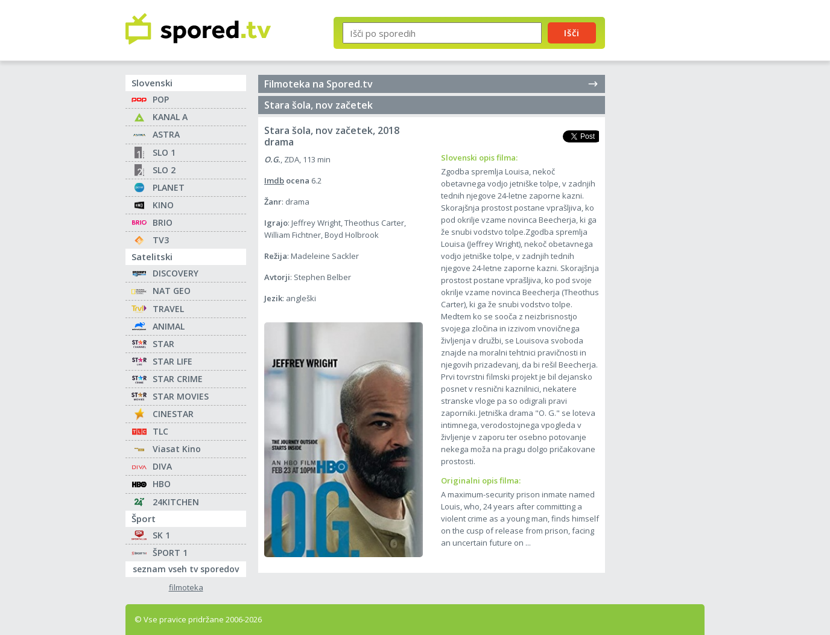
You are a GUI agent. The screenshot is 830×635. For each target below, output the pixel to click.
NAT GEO (172, 290)
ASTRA (166, 134)
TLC (160, 431)
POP (161, 99)
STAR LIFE (172, 361)
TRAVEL (168, 308)
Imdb (274, 180)
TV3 (161, 240)
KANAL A (170, 117)
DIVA (162, 466)
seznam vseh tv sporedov (189, 568)
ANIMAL (169, 326)
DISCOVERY (175, 273)
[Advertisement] (665, 198)
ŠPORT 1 (170, 552)
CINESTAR (173, 414)
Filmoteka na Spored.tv (431, 84)
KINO (163, 205)
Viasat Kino (177, 449)
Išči (572, 33)
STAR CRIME (178, 379)
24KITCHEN (176, 502)
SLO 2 (164, 170)
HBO (162, 484)
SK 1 (161, 535)
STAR (163, 343)
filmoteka (186, 587)
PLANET (169, 187)
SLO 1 (164, 152)
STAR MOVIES (181, 396)
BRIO (163, 222)
